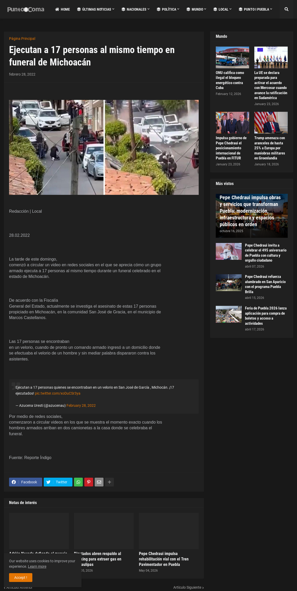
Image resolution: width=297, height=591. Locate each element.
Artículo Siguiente (187, 587)
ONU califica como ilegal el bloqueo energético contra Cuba (230, 80)
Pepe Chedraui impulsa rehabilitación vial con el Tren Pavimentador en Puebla (164, 559)
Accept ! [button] (20, 577)
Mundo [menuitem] (195, 9)
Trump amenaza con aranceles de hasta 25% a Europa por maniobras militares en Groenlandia (269, 148)
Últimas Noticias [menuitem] (94, 9)
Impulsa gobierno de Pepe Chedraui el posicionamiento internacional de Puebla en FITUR (231, 148)
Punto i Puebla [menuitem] (254, 9)
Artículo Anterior (19, 587)
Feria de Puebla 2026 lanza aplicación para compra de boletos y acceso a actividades (266, 316)
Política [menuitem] (166, 9)
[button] (286, 9)
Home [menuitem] (62, 9)
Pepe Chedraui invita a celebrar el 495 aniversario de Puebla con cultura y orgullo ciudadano (265, 253)
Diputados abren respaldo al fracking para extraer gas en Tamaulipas (97, 559)
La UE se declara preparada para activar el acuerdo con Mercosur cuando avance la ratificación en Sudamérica (270, 85)
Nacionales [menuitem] (134, 9)
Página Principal (22, 38)
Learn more (37, 566)
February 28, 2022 (81, 405)
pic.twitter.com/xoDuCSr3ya (57, 393)
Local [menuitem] (220, 9)
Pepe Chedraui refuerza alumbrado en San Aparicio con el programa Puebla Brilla (265, 284)
